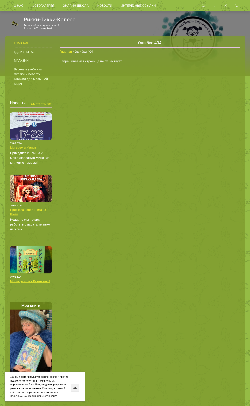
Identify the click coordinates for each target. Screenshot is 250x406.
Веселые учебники (28, 69)
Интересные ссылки (138, 6)
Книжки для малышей (31, 79)
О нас (18, 6)
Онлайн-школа (76, 6)
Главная (21, 43)
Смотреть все (41, 104)
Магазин (21, 60)
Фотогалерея (43, 6)
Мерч (18, 84)
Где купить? (24, 52)
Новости (104, 6)
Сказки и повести (27, 74)
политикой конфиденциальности (30, 396)
